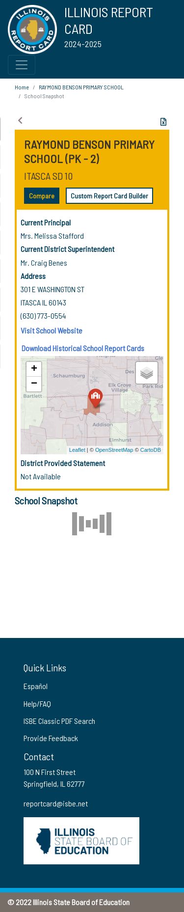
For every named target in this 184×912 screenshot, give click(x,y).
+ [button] (34, 369)
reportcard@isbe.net (56, 803)
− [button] (34, 384)
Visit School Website (51, 330)
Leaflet (77, 450)
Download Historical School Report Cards (83, 348)
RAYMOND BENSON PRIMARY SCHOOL (81, 86)
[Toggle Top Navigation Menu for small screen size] (21, 65)
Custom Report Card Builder (109, 196)
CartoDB (150, 450)
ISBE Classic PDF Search (59, 720)
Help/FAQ (37, 703)
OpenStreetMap (114, 450)
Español (36, 686)
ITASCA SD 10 (48, 176)
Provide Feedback (51, 738)
